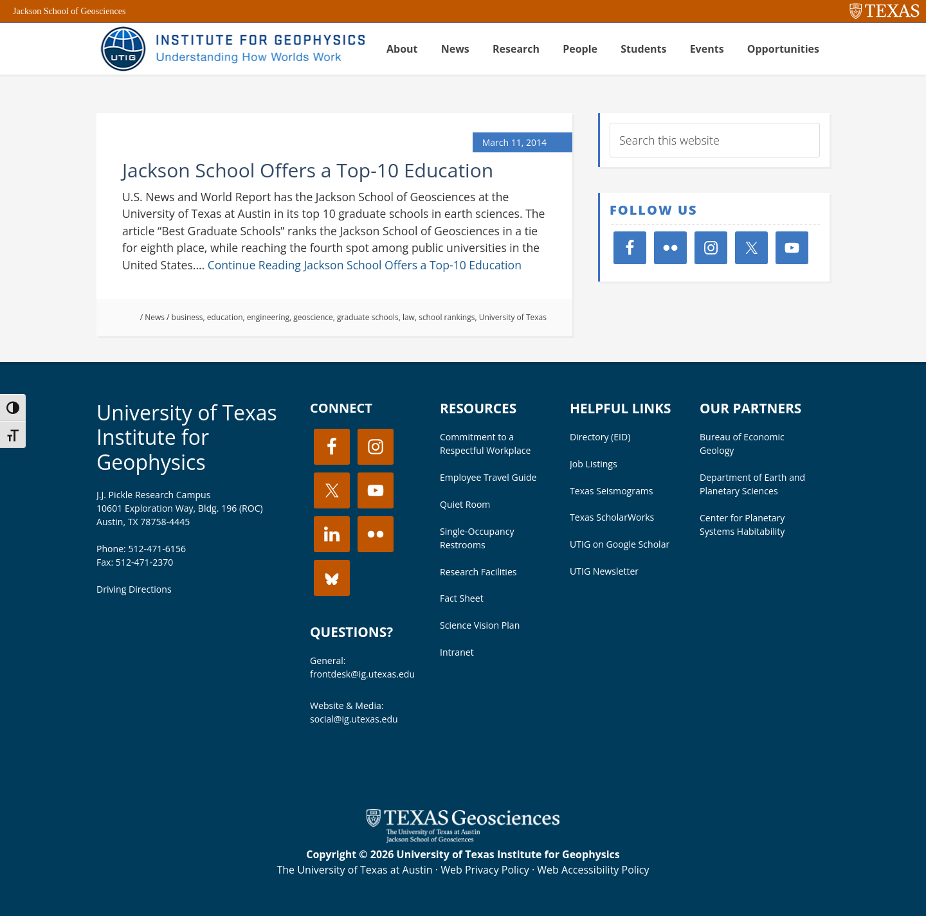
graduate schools (368, 317)
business (187, 317)
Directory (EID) (600, 437)
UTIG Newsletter (604, 571)
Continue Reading (365, 265)
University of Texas (513, 317)
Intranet (457, 652)
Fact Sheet (462, 598)
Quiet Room (465, 504)
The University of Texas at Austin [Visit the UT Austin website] (354, 870)
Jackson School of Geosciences (69, 11)
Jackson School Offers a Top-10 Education (307, 170)
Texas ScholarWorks (612, 517)
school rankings (447, 317)
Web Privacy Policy (484, 870)
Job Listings (593, 464)
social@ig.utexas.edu (354, 719)
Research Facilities (478, 572)
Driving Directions (134, 589)
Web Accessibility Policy (593, 870)
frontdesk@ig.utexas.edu (362, 674)
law (409, 317)
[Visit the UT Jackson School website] (463, 839)
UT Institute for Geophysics (231, 49)
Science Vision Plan (480, 625)
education (225, 317)
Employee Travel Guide (488, 477)
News (155, 317)
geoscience (313, 317)
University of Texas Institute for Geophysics (186, 437)
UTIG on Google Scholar (619, 544)
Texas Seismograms (611, 491)
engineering (268, 317)
